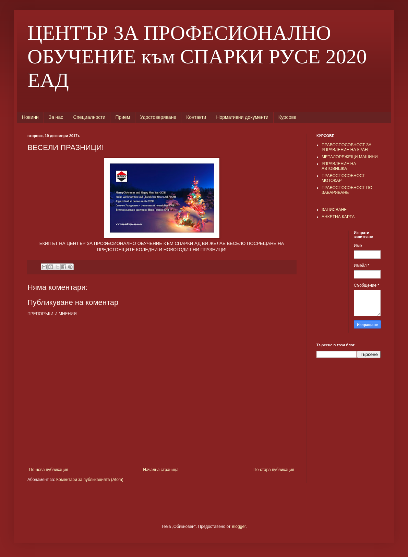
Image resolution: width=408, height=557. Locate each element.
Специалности (89, 117)
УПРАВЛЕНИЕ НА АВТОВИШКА (339, 166)
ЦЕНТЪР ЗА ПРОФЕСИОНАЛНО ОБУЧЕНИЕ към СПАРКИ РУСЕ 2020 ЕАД (197, 56)
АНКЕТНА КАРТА (338, 216)
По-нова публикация (48, 469)
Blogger (239, 526)
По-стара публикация (273, 469)
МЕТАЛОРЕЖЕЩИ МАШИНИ (350, 156)
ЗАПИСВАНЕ (334, 209)
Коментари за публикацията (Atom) (89, 479)
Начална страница (160, 469)
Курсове (287, 117)
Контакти (196, 117)
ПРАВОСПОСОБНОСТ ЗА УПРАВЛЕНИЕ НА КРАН (346, 147)
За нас (56, 117)
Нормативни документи (242, 117)
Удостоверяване (158, 117)
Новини (30, 117)
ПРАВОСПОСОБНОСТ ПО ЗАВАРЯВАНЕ (347, 190)
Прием (122, 117)
